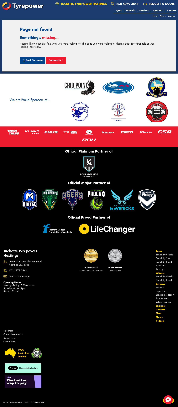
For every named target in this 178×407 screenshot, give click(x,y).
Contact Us (56, 60)
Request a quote (159, 4)
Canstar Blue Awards (13, 334)
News (163, 15)
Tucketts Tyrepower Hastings (81, 4)
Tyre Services (162, 298)
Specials (158, 10)
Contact (171, 10)
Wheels (130, 10)
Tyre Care (160, 265)
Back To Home (33, 60)
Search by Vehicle (164, 254)
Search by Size (163, 258)
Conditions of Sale (37, 402)
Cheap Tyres (9, 341)
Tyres (119, 10)
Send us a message (19, 276)
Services (144, 10)
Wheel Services (163, 302)
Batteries (160, 287)
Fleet (155, 15)
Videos (171, 15)
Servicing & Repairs (165, 294)
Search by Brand (164, 261)
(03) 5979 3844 (127, 4)
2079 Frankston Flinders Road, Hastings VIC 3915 (25, 263)
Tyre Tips (160, 269)
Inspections (161, 291)
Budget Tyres (9, 338)
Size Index (8, 330)
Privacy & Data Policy (19, 402)
